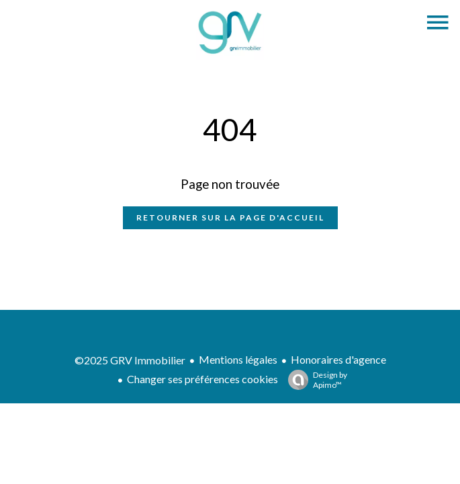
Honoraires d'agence (338, 359)
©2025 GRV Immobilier (130, 360)
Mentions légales (238, 359)
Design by (314, 380)
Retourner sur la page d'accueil (230, 217)
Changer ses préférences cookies (202, 378)
